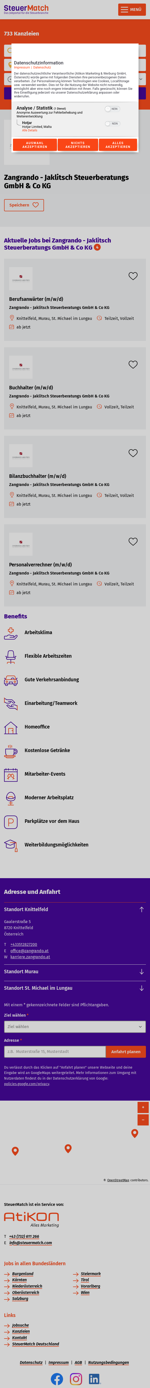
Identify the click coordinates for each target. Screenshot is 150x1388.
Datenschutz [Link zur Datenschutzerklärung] (42, 67)
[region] (75, 119)
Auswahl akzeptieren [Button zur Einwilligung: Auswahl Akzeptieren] (34, 145)
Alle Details (29, 130)
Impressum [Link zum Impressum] (22, 67)
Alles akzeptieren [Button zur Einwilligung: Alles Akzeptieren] (118, 145)
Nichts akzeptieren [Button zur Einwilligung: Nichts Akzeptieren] (77, 145)
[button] (107, 109)
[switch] (112, 109)
